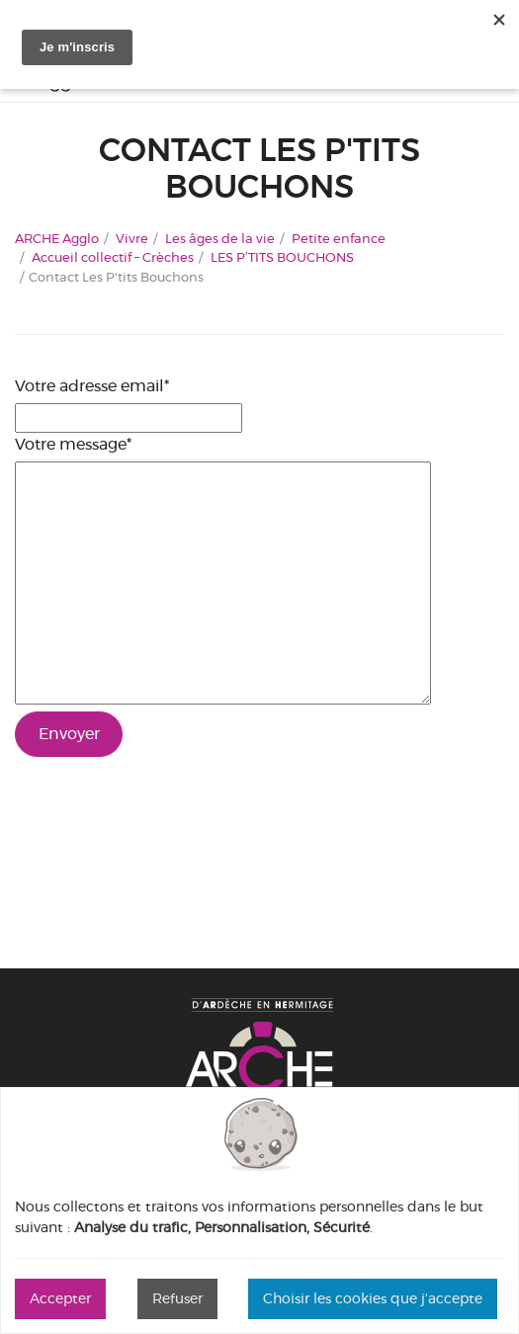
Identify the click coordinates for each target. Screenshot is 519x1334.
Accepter (60, 1298)
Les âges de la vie (220, 238)
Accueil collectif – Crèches (113, 257)
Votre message (73, 444)
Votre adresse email (92, 385)
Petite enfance (339, 238)
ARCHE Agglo (57, 238)
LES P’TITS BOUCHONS (282, 257)
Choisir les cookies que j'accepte (372, 1298)
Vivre (132, 238)
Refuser (177, 1298)
